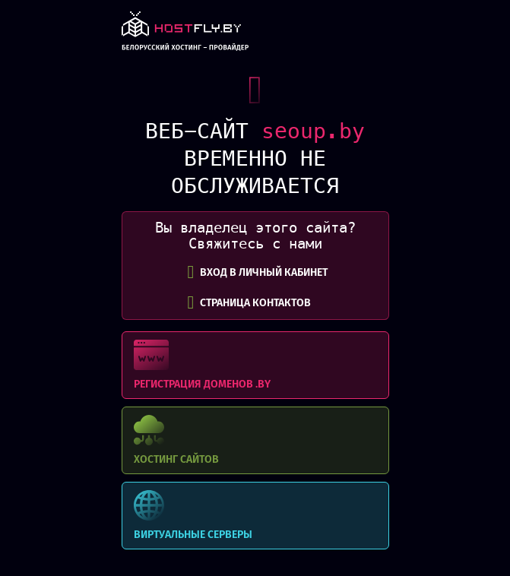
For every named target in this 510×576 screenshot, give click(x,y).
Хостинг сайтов (255, 440)
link (185, 35)
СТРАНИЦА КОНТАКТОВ (250, 302)
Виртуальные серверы (255, 515)
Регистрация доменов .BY (255, 365)
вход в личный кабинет (258, 272)
